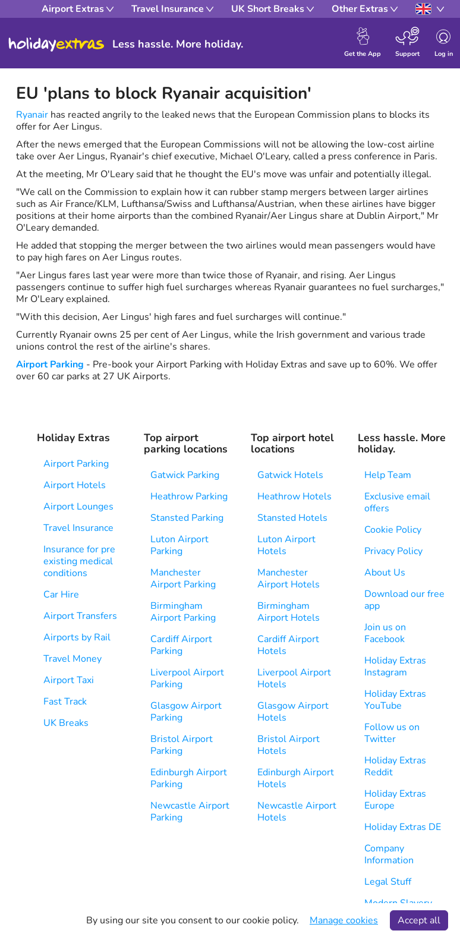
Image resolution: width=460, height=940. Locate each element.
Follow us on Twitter (392, 733)
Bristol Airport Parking (181, 745)
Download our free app (404, 600)
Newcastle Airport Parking (189, 811)
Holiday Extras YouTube (395, 700)
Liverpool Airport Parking (187, 678)
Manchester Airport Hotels (288, 578)
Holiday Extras (56, 44)
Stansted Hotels (292, 518)
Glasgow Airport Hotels (293, 712)
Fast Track (65, 702)
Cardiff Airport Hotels (288, 645)
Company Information (389, 854)
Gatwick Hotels (290, 475)
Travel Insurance (78, 528)
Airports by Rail (77, 637)
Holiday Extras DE (402, 827)
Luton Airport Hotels (286, 545)
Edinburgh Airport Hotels (295, 778)
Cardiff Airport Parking (181, 645)
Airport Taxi (68, 680)
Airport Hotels (74, 485)
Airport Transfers (80, 616)
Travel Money (72, 659)
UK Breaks (66, 723)
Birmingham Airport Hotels (288, 612)
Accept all (419, 920)
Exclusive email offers (397, 502)
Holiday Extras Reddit (395, 766)
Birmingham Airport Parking (183, 612)
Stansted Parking (186, 518)
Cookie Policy (392, 530)
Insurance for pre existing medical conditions (79, 561)
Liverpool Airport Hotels (294, 678)
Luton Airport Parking (179, 545)
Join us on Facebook (385, 633)
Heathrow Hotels (294, 496)
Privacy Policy (393, 551)
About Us (384, 573)
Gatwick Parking (184, 475)
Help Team (387, 475)
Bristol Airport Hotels (288, 745)
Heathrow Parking (189, 496)
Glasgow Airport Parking (186, 712)
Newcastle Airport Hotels (296, 811)
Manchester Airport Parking (183, 578)
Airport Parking (50, 364)
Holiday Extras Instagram (395, 666)
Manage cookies (344, 920)
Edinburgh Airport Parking (188, 778)
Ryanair (32, 114)
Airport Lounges (78, 507)
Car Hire (61, 595)
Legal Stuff (387, 882)
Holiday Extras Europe (395, 800)
